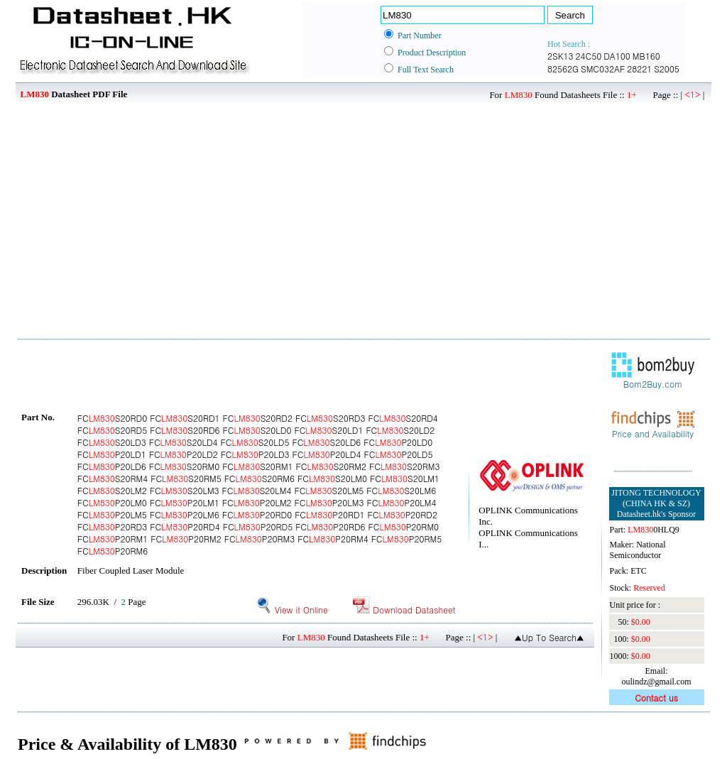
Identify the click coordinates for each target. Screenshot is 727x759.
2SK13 (560, 56)
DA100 (616, 56)
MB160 (646, 56)
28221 (639, 68)
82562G (563, 68)
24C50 (589, 56)
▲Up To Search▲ (549, 637)
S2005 (666, 68)
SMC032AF (603, 68)
